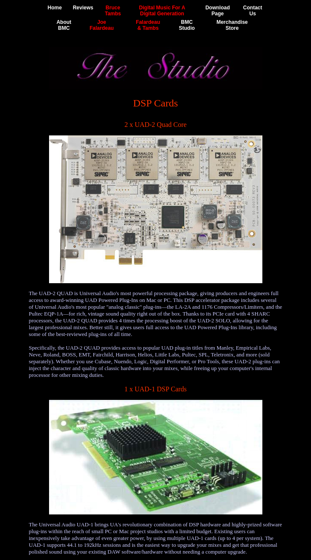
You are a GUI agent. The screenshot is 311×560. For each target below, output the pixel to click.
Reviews (83, 8)
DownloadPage (217, 11)
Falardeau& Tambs (148, 25)
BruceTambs (113, 11)
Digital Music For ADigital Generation (162, 11)
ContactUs (252, 11)
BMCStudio (187, 25)
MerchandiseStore (231, 25)
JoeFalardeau (102, 25)
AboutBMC (63, 25)
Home (55, 8)
